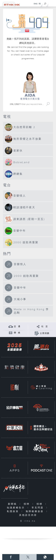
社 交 (44, 326)
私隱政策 (13, 511)
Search (48, 104)
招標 (40, 504)
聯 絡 (17, 333)
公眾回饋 (44, 333)
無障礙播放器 (35, 511)
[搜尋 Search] (27, 104)
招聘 (27, 504)
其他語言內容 (28, 515)
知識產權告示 (16, 507)
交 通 (17, 326)
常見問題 (38, 507)
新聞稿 (13, 504)
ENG (35, 4)
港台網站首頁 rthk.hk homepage (30, 67)
